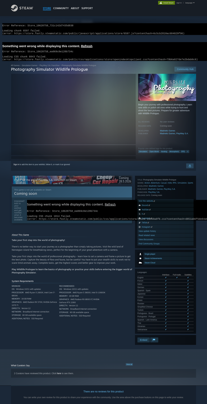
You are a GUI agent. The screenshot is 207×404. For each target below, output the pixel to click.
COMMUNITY (61, 8)
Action (147, 236)
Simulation (143, 155)
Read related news (147, 288)
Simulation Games (29, 69)
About (75, 8)
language (189, 3)
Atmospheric (174, 155)
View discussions (146, 292)
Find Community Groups (149, 297)
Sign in (16, 168)
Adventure (155, 236)
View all (129, 344)
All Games (15, 69)
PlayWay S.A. (182, 137)
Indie (170, 236)
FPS (183, 155)
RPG (174, 236)
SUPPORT (87, 8)
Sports (190, 236)
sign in (179, 3)
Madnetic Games (167, 134)
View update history (147, 284)
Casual (164, 236)
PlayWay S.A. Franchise (49, 69)
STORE (47, 8)
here (59, 353)
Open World (154, 155)
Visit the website (147, 254)
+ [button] (187, 155)
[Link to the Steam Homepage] (24, 10)
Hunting (164, 155)
